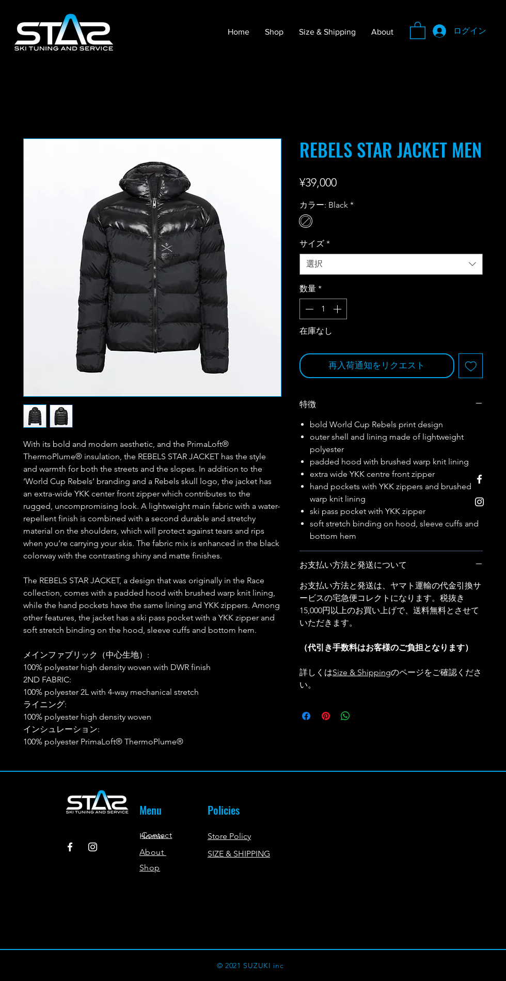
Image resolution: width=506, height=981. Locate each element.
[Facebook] (479, 479)
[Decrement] (308, 309)
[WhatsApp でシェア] (345, 716)
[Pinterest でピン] (326, 716)
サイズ (314, 243)
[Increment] (338, 309)
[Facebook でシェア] (306, 716)
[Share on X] (365, 716)
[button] (417, 30)
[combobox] (391, 264)
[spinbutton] (323, 309)
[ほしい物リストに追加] (470, 365)
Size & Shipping (362, 672)
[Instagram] (479, 502)
